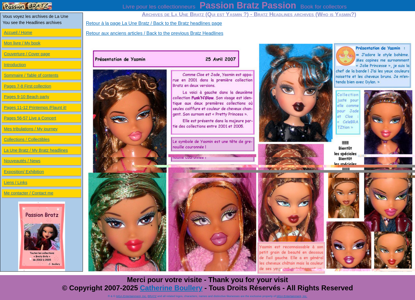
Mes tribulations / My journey (30, 129)
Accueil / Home (18, 32)
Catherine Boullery (171, 288)
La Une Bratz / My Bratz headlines (36, 150)
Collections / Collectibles (27, 139)
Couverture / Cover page (27, 54)
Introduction (15, 64)
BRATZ (152, 296)
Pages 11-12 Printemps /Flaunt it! (35, 107)
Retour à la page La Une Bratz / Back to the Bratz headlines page (154, 23)
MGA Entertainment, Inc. (131, 296)
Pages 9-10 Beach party (26, 96)
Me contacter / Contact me (28, 193)
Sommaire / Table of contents (31, 75)
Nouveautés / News (22, 160)
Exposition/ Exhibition (24, 171)
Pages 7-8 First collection (27, 86)
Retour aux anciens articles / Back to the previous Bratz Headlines (154, 33)
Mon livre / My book (22, 43)
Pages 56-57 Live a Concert (30, 118)
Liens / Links (15, 182)
